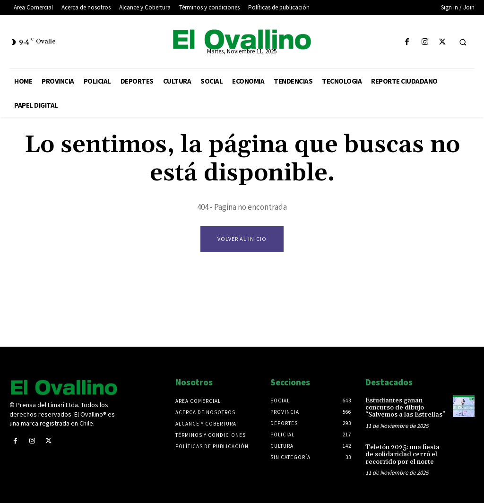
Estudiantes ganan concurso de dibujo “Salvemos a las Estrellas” (405, 407)
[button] (463, 42)
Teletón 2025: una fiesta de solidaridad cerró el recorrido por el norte (402, 454)
